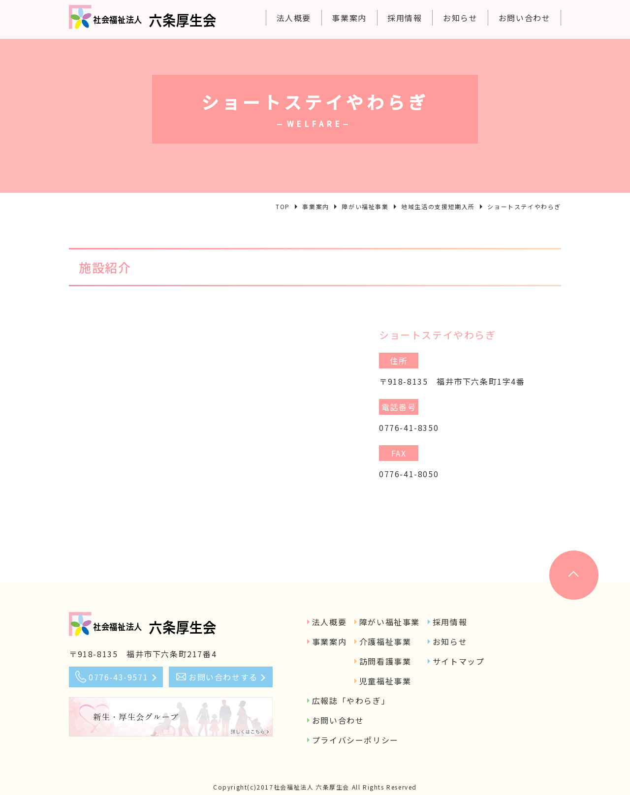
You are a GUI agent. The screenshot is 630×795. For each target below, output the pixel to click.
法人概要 (294, 18)
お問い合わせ (525, 18)
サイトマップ (459, 661)
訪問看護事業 (385, 661)
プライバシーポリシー (355, 740)
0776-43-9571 (118, 677)
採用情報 (404, 18)
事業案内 (349, 18)
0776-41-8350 (409, 427)
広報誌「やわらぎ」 (351, 700)
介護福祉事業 (385, 641)
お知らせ (460, 18)
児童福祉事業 (385, 681)
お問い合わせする (223, 677)
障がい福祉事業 (389, 622)
